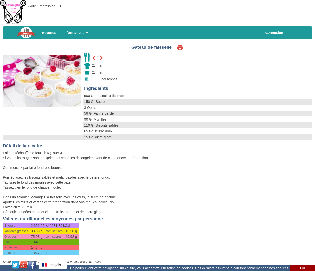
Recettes (49, 33)
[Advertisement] (157, 11)
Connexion (274, 33)
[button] (53, 265)
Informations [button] (75, 33)
